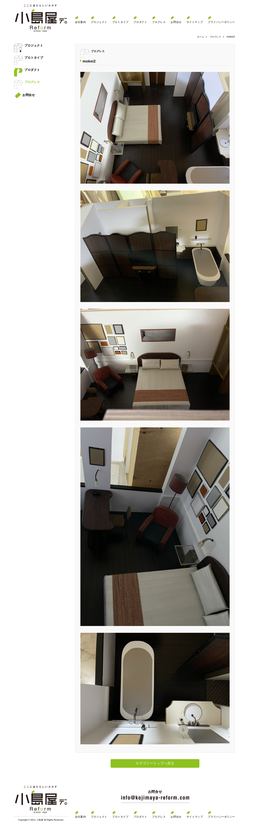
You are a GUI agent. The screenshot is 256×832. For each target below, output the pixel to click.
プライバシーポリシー (221, 22)
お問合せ (25, 95)
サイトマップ (195, 22)
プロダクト (27, 69)
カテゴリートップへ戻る (155, 764)
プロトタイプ (28, 57)
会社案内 (80, 22)
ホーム (199, 36)
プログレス (27, 82)
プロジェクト (28, 45)
